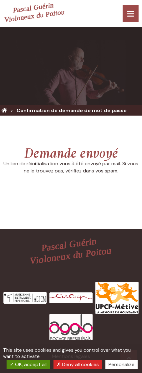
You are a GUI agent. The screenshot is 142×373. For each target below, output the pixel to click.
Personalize (121, 364)
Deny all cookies (78, 364)
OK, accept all (28, 364)
